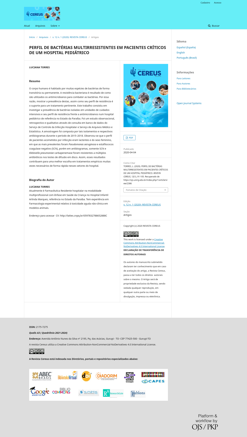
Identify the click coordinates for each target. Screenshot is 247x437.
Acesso (217, 2)
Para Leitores (183, 78)
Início (32, 37)
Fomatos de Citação (136, 189)
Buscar (215, 25)
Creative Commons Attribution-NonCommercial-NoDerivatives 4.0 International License (144, 243)
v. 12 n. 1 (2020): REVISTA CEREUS (69, 37)
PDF (130, 137)
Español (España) (186, 47)
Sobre (54, 25)
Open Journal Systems (189, 103)
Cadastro (205, 2)
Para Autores (183, 83)
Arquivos (40, 25)
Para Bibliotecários (186, 88)
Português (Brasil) (187, 57)
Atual (27, 25)
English (181, 52)
